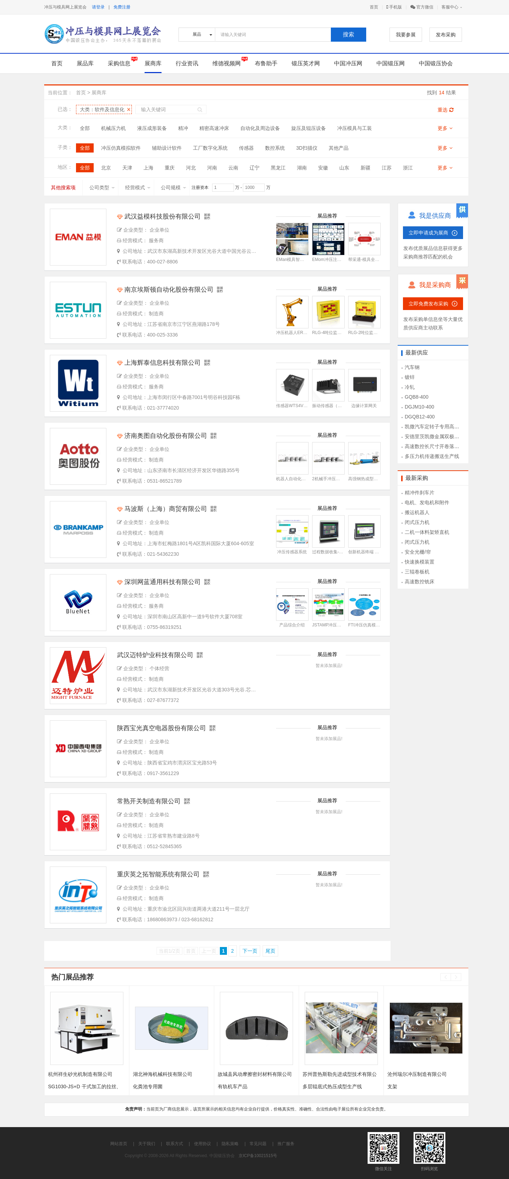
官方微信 (421, 7)
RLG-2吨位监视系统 (367, 332)
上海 (148, 168)
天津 (127, 168)
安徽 (323, 168)
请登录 (98, 7)
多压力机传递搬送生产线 (432, 456)
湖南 (302, 168)
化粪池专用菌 (148, 1086)
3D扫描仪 (306, 148)
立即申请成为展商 (428, 233)
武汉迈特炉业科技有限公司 (155, 655)
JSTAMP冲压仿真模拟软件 (337, 625)
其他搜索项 (63, 187)
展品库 (85, 63)
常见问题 (258, 1143)
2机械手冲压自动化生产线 (336, 478)
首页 (374, 7)
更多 (445, 128)
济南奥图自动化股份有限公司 (162, 435)
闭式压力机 (417, 522)
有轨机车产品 (232, 1086)
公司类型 (102, 187)
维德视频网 (226, 63)
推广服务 (285, 1143)
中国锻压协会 (436, 63)
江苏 (387, 168)
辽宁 (254, 168)
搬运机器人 (417, 512)
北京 (106, 168)
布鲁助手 (266, 63)
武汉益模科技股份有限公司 (159, 216)
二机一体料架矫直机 (427, 532)
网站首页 (118, 1143)
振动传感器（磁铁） (331, 405)
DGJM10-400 (419, 407)
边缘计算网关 (364, 405)
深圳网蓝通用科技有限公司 (159, 581)
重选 (446, 109)
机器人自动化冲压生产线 (299, 478)
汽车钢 (412, 367)
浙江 (408, 168)
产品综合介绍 (292, 625)
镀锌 (410, 377)
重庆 (170, 168)
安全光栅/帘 (418, 552)
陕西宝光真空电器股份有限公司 (161, 728)
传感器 (246, 148)
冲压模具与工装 (354, 128)
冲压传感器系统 (292, 551)
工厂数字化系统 (210, 148)
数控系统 (275, 148)
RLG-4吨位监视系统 (331, 332)
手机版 (394, 7)
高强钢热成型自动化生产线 (373, 478)
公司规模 (173, 187)
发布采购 (446, 34)
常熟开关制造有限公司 (149, 801)
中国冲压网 (348, 63)
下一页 (249, 951)
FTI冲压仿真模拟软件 (368, 625)
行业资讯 (187, 63)
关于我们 (146, 1143)
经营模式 (138, 187)
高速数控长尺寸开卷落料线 (434, 446)
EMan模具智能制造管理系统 (302, 259)
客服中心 (449, 7)
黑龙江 (278, 168)
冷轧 (410, 387)
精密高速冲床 (214, 128)
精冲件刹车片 (419, 492)
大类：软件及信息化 (102, 109)
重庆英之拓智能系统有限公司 (158, 874)
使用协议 (202, 1143)
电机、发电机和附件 (427, 502)
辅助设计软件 (167, 148)
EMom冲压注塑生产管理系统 (339, 259)
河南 (212, 168)
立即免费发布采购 (428, 303)
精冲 (183, 128)
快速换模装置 (419, 562)
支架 (392, 1086)
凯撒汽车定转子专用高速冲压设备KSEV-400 (453, 426)
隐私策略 (230, 1143)
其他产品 (339, 148)
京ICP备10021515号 (258, 1155)
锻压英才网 (306, 63)
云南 (233, 168)
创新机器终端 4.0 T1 (367, 551)
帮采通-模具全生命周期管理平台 (378, 259)
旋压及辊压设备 (308, 128)
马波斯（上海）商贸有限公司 (162, 508)
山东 (344, 168)
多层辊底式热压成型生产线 (332, 1086)
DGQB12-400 (420, 416)
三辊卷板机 (417, 571)
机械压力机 (113, 128)
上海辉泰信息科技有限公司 (159, 362)
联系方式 (174, 1143)
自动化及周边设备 (260, 128)
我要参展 (406, 34)
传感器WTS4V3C (292, 405)
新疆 (365, 168)
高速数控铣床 (419, 581)
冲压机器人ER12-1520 (297, 332)
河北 (191, 168)
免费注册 (121, 7)
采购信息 (119, 63)
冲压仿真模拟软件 (121, 148)
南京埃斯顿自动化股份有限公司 (165, 289)
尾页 (270, 951)
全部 (85, 128)
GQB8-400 (416, 397)
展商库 (153, 63)
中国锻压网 (390, 63)
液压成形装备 (152, 128)
